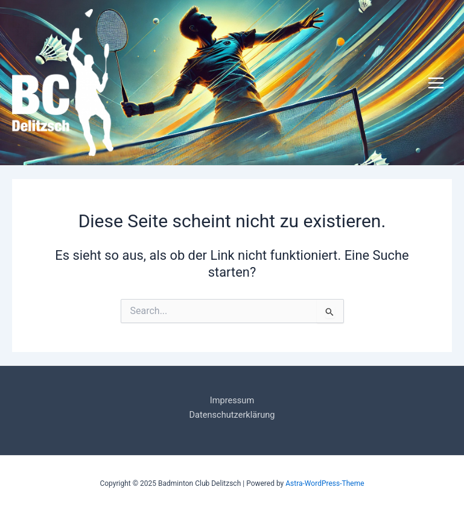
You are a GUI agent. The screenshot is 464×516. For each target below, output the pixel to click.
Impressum (232, 400)
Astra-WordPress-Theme (324, 483)
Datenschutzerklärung (232, 414)
